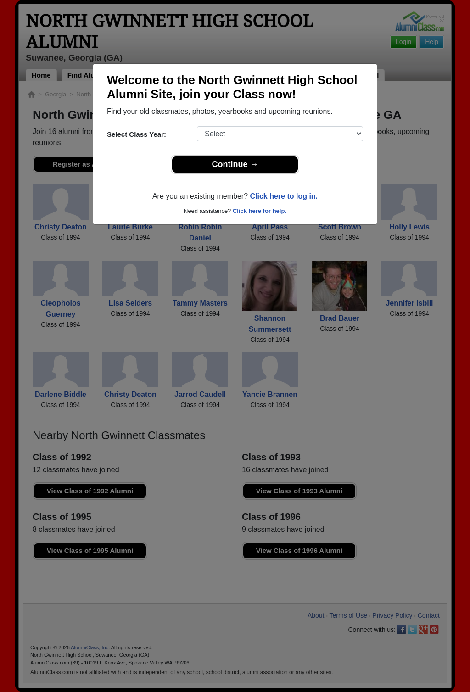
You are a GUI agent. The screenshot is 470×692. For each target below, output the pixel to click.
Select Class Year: (136, 134)
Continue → (235, 164)
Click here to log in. (284, 196)
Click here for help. (259, 210)
